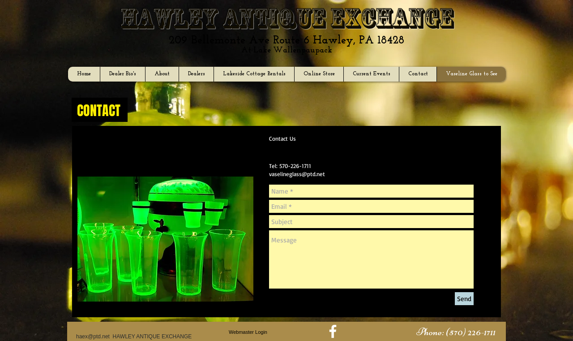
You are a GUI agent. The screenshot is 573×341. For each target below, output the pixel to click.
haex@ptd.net (93, 336)
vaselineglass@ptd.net (297, 173)
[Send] (464, 298)
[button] (456, 332)
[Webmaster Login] (248, 332)
